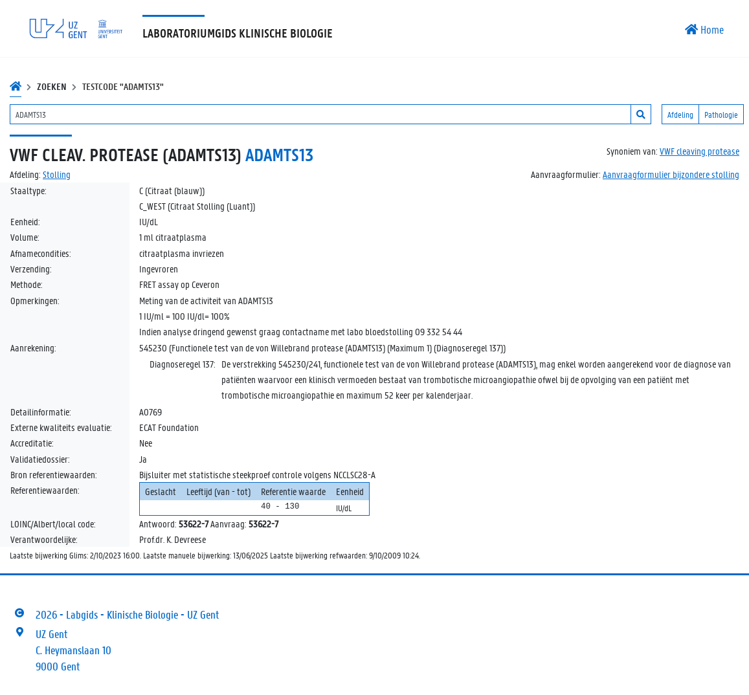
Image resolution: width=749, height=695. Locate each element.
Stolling (57, 174)
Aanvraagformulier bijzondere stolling (671, 174)
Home (704, 29)
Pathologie (721, 114)
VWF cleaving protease (699, 150)
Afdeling (680, 114)
